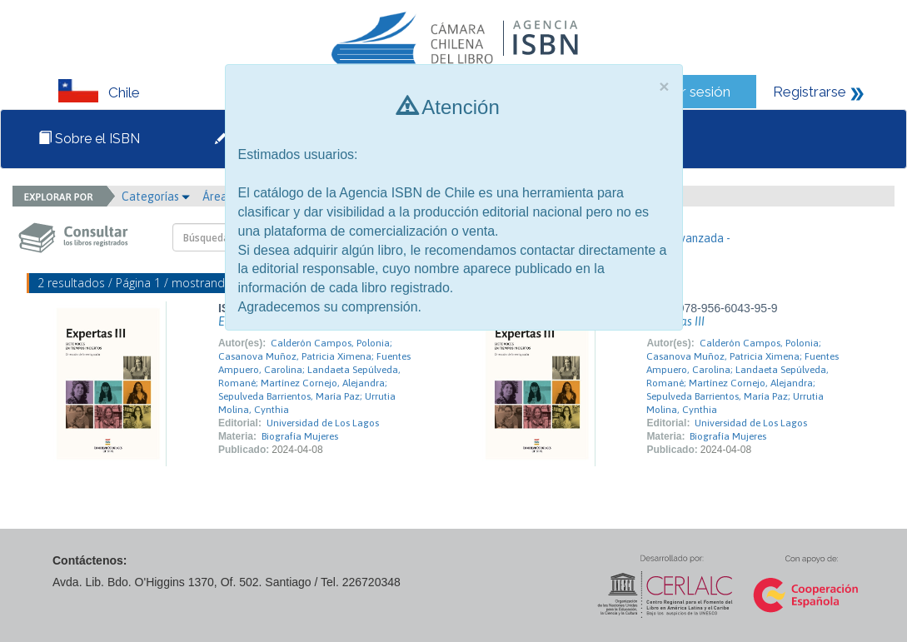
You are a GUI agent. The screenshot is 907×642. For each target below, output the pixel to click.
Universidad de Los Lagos (323, 423)
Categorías (156, 196)
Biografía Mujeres (300, 436)
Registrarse (809, 91)
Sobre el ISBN (89, 139)
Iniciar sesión (690, 91)
